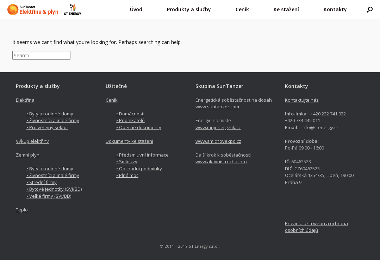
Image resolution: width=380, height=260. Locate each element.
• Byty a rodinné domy (49, 113)
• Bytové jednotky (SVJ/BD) (54, 189)
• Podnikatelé (130, 120)
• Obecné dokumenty (138, 127)
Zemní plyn (27, 155)
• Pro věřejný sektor (47, 127)
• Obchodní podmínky (139, 168)
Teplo (22, 210)
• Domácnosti (130, 113)
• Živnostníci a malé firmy (52, 120)
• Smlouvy (126, 161)
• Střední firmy (41, 182)
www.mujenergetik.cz (218, 127)
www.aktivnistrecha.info (221, 161)
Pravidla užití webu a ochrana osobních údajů (316, 227)
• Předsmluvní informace (142, 155)
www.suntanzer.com (217, 106)
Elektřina (25, 100)
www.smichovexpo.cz (218, 141)
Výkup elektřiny (32, 141)
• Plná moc (127, 175)
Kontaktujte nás (302, 100)
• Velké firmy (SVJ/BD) (48, 196)
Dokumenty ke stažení (129, 141)
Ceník (112, 100)
